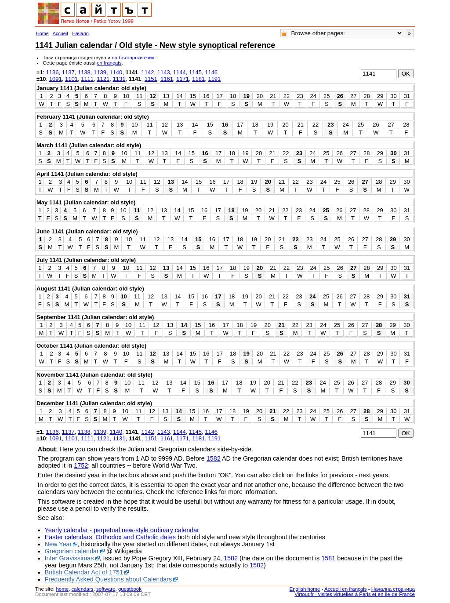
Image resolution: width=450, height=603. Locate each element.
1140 (115, 72)
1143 (163, 72)
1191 (214, 79)
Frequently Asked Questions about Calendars (108, 579)
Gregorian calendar (72, 551)
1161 (166, 79)
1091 (55, 79)
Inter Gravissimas (69, 558)
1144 (179, 72)
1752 (81, 465)
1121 (103, 79)
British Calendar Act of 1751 (84, 572)
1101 (71, 79)
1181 (198, 79)
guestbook (130, 589)
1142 (148, 72)
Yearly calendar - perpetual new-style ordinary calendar (122, 530)
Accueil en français (345, 589)
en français (109, 62)
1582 (214, 458)
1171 (182, 79)
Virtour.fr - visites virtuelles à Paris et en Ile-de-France (354, 594)
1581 (328, 558)
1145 (195, 72)
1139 (100, 72)
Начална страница (393, 589)
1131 (118, 79)
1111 (87, 79)
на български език (133, 57)
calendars (83, 589)
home (62, 589)
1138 (84, 72)
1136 (52, 72)
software (106, 589)
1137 (68, 72)
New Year (58, 544)
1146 (211, 72)
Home (42, 33)
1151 (151, 79)
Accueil (60, 33)
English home (305, 589)
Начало (80, 33)
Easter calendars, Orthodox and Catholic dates (110, 537)
